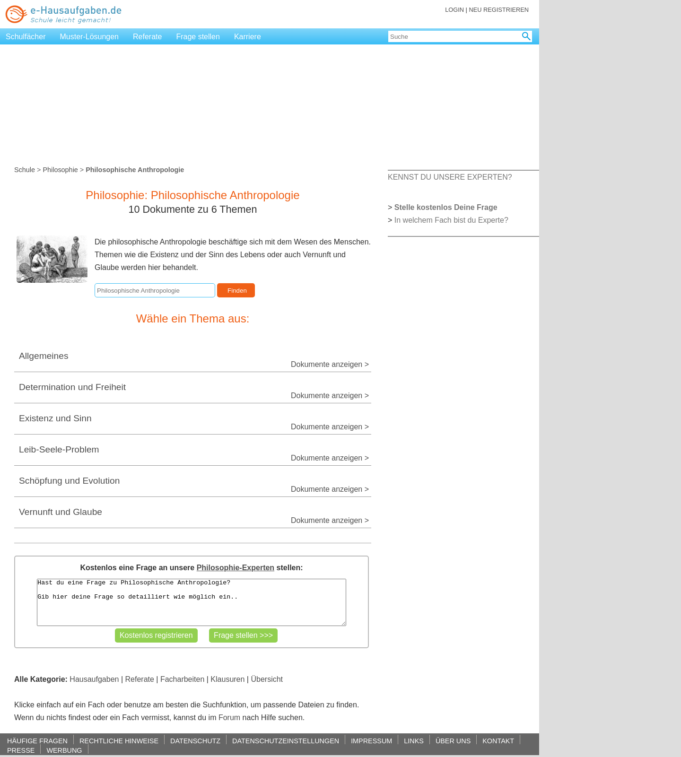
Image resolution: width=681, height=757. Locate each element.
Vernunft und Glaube (60, 512)
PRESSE (21, 750)
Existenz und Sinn (55, 418)
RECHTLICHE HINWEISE (118, 740)
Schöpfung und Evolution (69, 481)
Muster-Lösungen (89, 37)
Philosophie (60, 170)
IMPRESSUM (371, 740)
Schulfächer (26, 37)
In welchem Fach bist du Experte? (451, 220)
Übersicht (267, 679)
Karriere (247, 37)
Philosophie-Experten (235, 568)
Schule (24, 170)
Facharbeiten (182, 679)
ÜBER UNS (453, 740)
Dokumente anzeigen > (330, 364)
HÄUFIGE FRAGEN (37, 740)
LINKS (414, 740)
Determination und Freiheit (72, 387)
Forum (229, 717)
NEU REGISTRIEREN (499, 9)
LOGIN (454, 9)
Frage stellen (198, 37)
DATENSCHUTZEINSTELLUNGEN (285, 740)
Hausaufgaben (94, 679)
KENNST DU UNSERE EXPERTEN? (450, 177)
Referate (147, 37)
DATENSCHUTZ (195, 740)
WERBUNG (64, 750)
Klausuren (227, 679)
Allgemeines (44, 356)
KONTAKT (498, 740)
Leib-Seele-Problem (59, 449)
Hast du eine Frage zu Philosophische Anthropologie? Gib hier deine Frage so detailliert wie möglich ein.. (191, 602)
